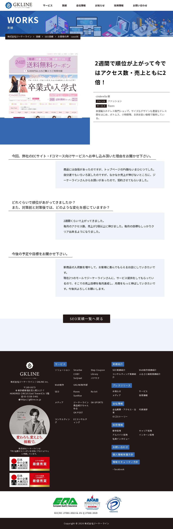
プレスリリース (122, 385)
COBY (76, 374)
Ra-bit (94, 391)
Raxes (76, 391)
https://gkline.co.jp (31, 399)
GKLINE (20, 5)
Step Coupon (98, 369)
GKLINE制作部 (80, 384)
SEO (57, 391)
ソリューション (62, 369)
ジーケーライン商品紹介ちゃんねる (81, 405)
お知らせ (117, 391)
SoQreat (77, 378)
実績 (64, 5)
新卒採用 (117, 430)
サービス (48, 5)
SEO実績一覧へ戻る (86, 318)
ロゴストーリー (120, 416)
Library (94, 374)
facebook (119, 469)
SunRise (77, 395)
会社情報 (81, 5)
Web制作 (59, 384)
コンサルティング (62, 421)
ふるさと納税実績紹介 (150, 374)
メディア (59, 402)
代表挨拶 (143, 409)
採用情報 (118, 5)
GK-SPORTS (97, 402)
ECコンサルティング (80, 421)
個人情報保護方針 (123, 454)
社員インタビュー (121, 438)
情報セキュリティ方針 (126, 462)
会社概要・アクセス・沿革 (124, 411)
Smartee (77, 369)
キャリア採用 (145, 430)
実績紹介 (118, 364)
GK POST (78, 412)
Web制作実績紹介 (148, 369)
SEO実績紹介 (119, 369)
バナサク (95, 378)
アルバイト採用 (120, 434)
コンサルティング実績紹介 (124, 375)
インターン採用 (146, 434)
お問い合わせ (140, 5)
